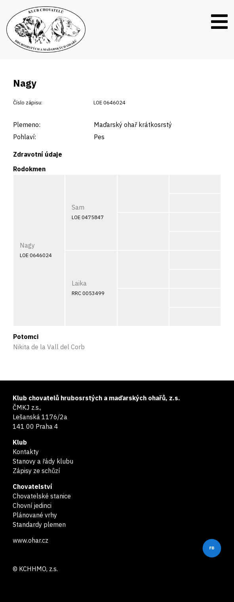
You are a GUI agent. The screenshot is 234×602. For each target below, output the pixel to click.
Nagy (27, 245)
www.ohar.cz (30, 540)
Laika (79, 283)
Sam (78, 207)
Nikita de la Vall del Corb (49, 347)
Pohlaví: (24, 137)
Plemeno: (26, 125)
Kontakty (26, 452)
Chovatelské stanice (42, 496)
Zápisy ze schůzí (36, 471)
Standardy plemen (39, 524)
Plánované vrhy (35, 515)
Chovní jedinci (32, 505)
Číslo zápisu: (27, 102)
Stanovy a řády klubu (43, 461)
